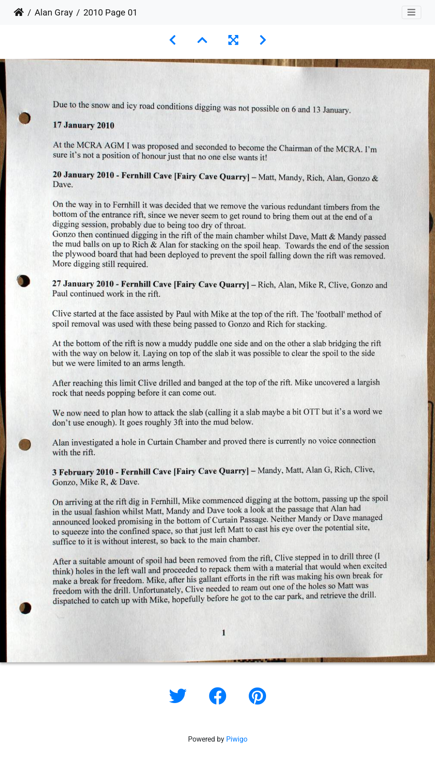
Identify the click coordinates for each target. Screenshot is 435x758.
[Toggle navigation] (411, 12)
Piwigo (236, 739)
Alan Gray (54, 12)
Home (19, 12)
